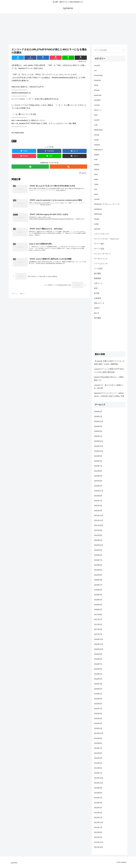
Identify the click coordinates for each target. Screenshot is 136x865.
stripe (96, 179)
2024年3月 (98, 461)
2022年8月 (98, 496)
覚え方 (96, 313)
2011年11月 (98, 842)
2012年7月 (98, 827)
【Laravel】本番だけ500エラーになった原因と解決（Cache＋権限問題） (109, 362)
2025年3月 (98, 431)
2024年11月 (98, 446)
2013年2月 (98, 813)
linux (96, 115)
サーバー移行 (99, 244)
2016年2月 (98, 689)
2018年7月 (98, 585)
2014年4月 (98, 758)
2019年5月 (98, 570)
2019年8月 (98, 555)
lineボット (98, 110)
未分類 (96, 293)
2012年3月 (98, 837)
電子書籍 (97, 318)
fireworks (97, 80)
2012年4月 (98, 832)
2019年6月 (98, 565)
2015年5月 (98, 714)
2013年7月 (98, 798)
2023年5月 (98, 476)
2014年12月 (98, 733)
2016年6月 (98, 669)
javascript (97, 95)
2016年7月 (98, 664)
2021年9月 (98, 530)
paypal (96, 155)
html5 (96, 85)
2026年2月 (98, 412)
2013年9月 (98, 788)
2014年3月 (98, 763)
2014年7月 (98, 748)
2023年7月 (98, 466)
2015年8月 (98, 704)
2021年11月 (98, 520)
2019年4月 (98, 575)
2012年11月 (98, 822)
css (95, 70)
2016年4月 (98, 679)
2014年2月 (98, 768)
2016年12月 (98, 639)
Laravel (97, 105)
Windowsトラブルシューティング (107, 204)
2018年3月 (98, 605)
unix (95, 189)
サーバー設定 (99, 249)
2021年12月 (98, 515)
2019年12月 (98, 545)
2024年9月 (98, 456)
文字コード (98, 283)
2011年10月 (98, 847)
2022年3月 (98, 511)
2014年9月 (98, 738)
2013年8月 (98, 793)
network (97, 145)
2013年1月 (98, 818)
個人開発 (97, 273)
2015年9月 (98, 699)
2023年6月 (98, 471)
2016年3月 (98, 684)
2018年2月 (98, 609)
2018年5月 (98, 595)
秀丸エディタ (99, 303)
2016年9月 (98, 654)
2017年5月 (98, 624)
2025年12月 (98, 421)
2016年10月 (98, 649)
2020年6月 (98, 540)
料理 (95, 288)
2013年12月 (98, 778)
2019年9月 (98, 550)
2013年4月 (98, 803)
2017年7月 (98, 619)
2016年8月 (98, 659)
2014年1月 (98, 773)
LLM (95, 125)
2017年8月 (98, 615)
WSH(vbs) (98, 214)
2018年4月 (98, 600)
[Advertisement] (68, 29)
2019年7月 (98, 560)
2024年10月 (98, 451)
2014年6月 (98, 753)
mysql (96, 140)
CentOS (97, 65)
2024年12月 (98, 441)
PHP (14, 141)
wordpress (98, 209)
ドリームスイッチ (101, 264)
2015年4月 (98, 718)
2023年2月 (98, 486)
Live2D (96, 120)
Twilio (96, 184)
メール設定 (98, 268)
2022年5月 (98, 506)
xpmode (97, 229)
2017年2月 (98, 634)
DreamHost (98, 75)
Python (96, 164)
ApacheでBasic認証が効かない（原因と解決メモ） (109, 378)
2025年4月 (98, 426)
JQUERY (97, 100)
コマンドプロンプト (101, 234)
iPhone (96, 90)
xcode (96, 224)
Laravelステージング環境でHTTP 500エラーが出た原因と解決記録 (109, 370)
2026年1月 (98, 416)
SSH (96, 174)
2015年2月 (98, 728)
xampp (96, 219)
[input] (109, 50)
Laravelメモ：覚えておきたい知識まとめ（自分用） (108, 386)
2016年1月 (98, 694)
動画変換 (97, 278)
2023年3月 (98, 481)
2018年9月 (98, 580)
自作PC (97, 308)
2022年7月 (98, 501)
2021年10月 (98, 525)
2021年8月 (98, 535)
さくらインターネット (102, 254)
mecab (96, 135)
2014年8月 (98, 743)
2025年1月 (98, 436)
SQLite (96, 169)
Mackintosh (98, 130)
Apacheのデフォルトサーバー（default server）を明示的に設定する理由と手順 (109, 394)
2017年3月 (98, 629)
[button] (123, 50)
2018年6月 (98, 590)
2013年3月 (98, 808)
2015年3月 (98, 723)
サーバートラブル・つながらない (107, 239)
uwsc (96, 194)
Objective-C (98, 150)
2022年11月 (98, 491)
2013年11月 (98, 783)
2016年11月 (98, 644)
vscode (96, 199)
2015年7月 (98, 709)
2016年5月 (98, 674)
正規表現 (97, 298)
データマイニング (101, 259)
